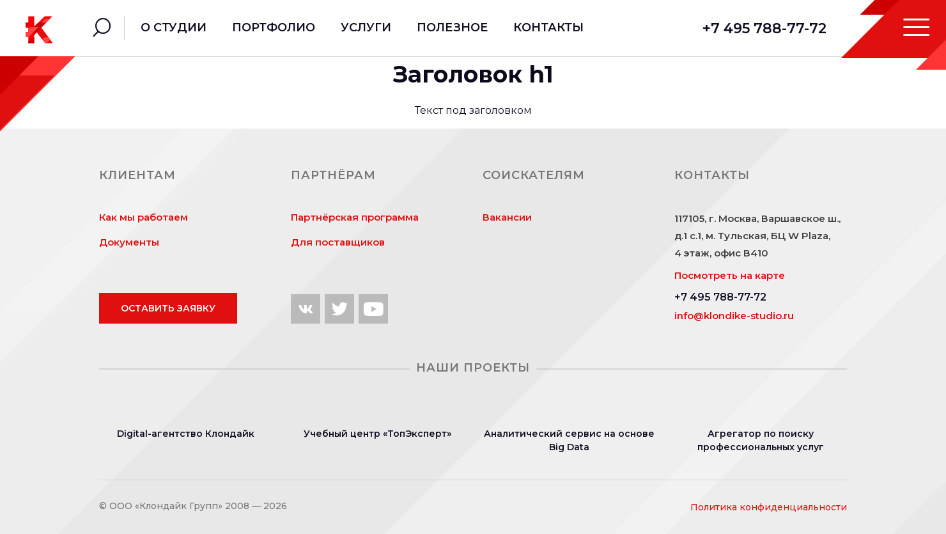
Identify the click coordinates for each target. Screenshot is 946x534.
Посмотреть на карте (729, 275)
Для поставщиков (338, 242)
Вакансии (507, 217)
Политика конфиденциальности (768, 507)
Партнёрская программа (355, 217)
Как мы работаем (143, 217)
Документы (129, 242)
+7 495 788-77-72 (764, 28)
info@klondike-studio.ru (734, 316)
